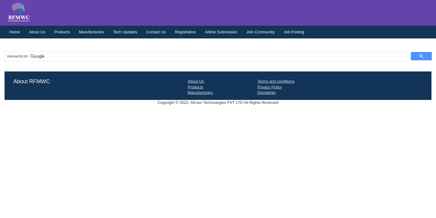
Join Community (260, 32)
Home (14, 32)
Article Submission (221, 32)
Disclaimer (266, 92)
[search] (204, 56)
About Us (37, 32)
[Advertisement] (218, 156)
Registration (185, 32)
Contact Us (156, 32)
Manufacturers (91, 32)
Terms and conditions (276, 81)
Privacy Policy (269, 87)
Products (62, 32)
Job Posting (294, 32)
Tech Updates (125, 32)
